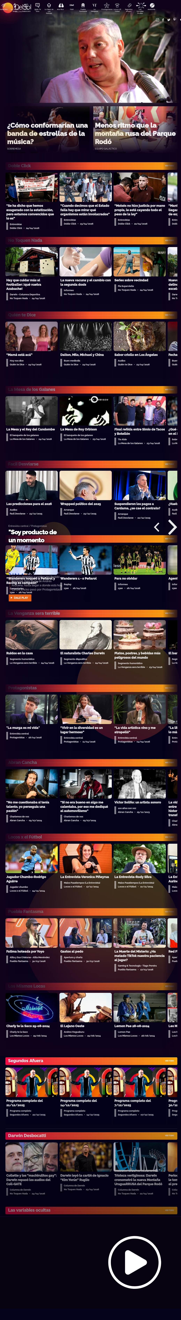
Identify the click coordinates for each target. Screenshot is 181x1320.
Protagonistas (112, 10)
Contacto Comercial (154, 18)
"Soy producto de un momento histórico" (32, 540)
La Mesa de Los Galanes (51, 11)
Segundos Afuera (136, 11)
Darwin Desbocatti (26, 11)
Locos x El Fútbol (124, 11)
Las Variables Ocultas (148, 11)
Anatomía (161, 10)
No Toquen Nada (14, 11)
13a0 (75, 10)
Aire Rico (63, 10)
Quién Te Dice (39, 11)
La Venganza (100, 11)
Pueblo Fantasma (88, 11)
